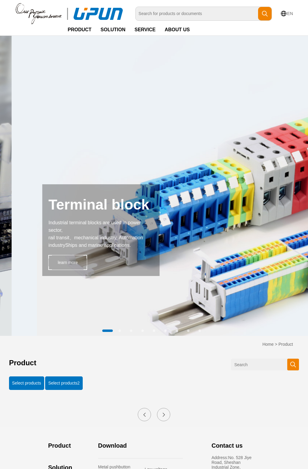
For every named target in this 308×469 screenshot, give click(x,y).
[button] (108, 331)
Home (267, 344)
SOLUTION (112, 29)
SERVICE (145, 29)
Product (286, 344)
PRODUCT (79, 29)
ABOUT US (177, 29)
